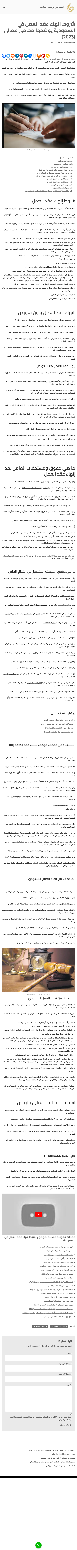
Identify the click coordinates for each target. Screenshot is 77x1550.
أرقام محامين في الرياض (66, 728)
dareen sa (66, 42)
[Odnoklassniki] (39, 56)
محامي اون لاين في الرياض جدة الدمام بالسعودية (57, 1530)
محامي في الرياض (21, 60)
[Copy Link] (48, 56)
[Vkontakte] (30, 56)
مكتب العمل (26, 648)
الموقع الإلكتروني (65, 1443)
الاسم (69, 1422)
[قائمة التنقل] (4, 7)
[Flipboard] (43, 56)
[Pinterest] (21, 56)
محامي (34, 995)
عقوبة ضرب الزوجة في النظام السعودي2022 (56, 1360)
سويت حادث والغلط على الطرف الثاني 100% (56, 1340)
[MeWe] (26, 56)
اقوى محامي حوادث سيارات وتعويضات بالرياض (55, 1312)
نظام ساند (69, 855)
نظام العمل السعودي (53, 433)
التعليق (69, 1454)
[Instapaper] (35, 56)
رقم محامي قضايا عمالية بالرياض (57, 1394)
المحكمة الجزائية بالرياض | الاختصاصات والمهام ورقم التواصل (50, 1348)
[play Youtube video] (38, 1279)
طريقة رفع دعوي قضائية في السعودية (59, 1352)
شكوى (36, 648)
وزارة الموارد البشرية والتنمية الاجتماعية (34, 515)
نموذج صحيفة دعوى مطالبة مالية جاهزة (58, 1364)
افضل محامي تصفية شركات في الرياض (58, 1316)
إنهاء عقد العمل (46, 252)
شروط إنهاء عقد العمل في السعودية (61, 60)
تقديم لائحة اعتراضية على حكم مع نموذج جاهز (56, 761)
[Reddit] (13, 56)
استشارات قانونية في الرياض (56, 734)
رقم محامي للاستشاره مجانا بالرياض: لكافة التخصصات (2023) (49, 1376)
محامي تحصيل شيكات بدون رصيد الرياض (57, 1320)
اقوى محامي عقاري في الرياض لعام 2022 (57, 1328)
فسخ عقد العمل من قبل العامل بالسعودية (57, 769)
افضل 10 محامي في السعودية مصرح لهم (60, 1538)
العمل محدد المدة (28, 542)
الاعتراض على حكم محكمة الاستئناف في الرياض (55, 1332)
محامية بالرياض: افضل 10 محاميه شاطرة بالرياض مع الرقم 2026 (50, 1522)
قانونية (47, 916)
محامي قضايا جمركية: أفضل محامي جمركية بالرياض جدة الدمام (51, 1534)
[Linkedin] (17, 56)
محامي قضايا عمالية (50, 907)
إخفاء (62, 163)
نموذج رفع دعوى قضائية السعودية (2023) (57, 1384)
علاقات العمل (70, 614)
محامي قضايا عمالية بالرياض (37, 1394)
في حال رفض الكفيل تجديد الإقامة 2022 (58, 765)
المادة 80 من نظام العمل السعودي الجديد (58, 757)
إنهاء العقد (48, 455)
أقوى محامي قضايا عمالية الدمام (63, 1525)
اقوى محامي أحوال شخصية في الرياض (58, 1324)
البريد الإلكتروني (65, 1433)
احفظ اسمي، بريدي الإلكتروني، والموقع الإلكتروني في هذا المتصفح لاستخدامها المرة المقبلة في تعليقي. (41, 1489)
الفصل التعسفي (62, 639)
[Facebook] (4, 56)
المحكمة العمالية (37, 913)
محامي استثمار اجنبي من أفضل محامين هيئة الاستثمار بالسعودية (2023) (46, 1380)
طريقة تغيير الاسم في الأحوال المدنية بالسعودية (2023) (52, 1372)
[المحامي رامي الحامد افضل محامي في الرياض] (57, 7)
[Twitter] (8, 56)
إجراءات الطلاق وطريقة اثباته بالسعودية (58, 1344)
